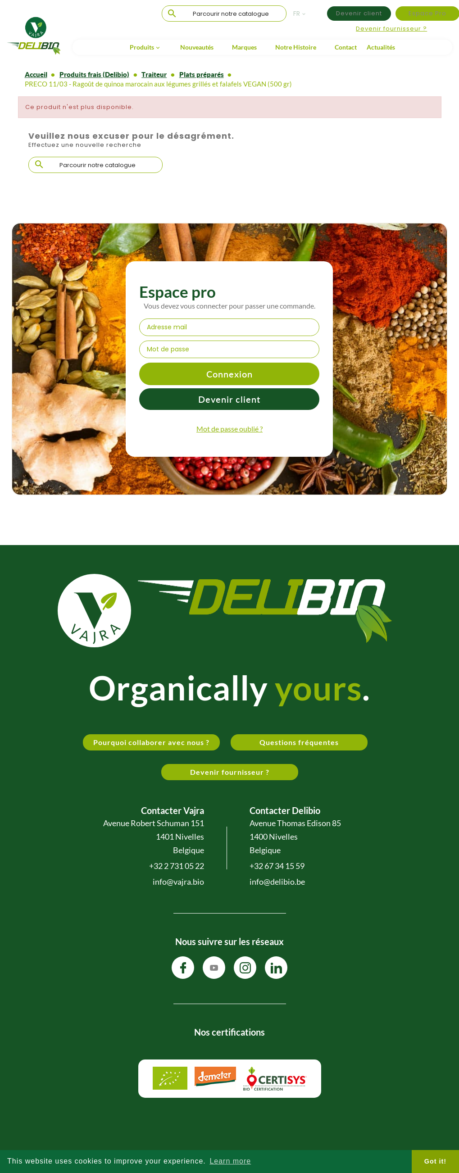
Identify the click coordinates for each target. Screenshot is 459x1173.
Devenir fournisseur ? (391, 28)
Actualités (381, 47)
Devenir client (359, 13)
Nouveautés (197, 47)
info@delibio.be (277, 882)
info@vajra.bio (178, 882)
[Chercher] (224, 14)
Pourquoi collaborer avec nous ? (151, 742)
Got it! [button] (435, 1161)
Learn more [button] (230, 1161)
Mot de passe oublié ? (229, 428)
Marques (244, 47)
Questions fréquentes (299, 742)
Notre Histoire (295, 47)
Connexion (229, 373)
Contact (346, 47)
